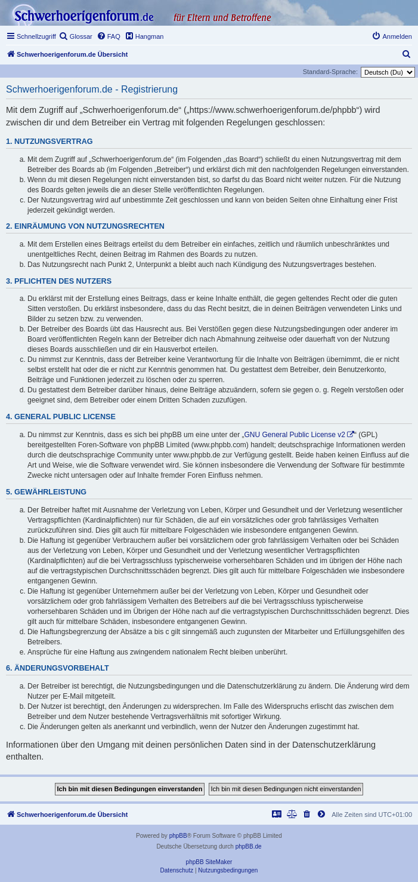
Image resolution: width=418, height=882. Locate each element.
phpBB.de (249, 846)
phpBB (178, 835)
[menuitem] (75, 36)
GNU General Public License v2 (294, 435)
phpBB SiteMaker (209, 862)
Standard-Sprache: (330, 71)
